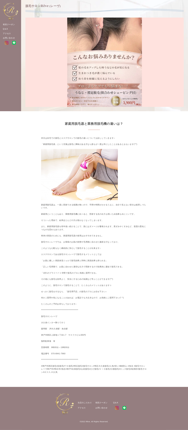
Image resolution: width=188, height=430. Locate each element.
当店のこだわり (85, 403)
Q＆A (115, 403)
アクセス (82, 408)
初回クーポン (101, 403)
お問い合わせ (101, 408)
